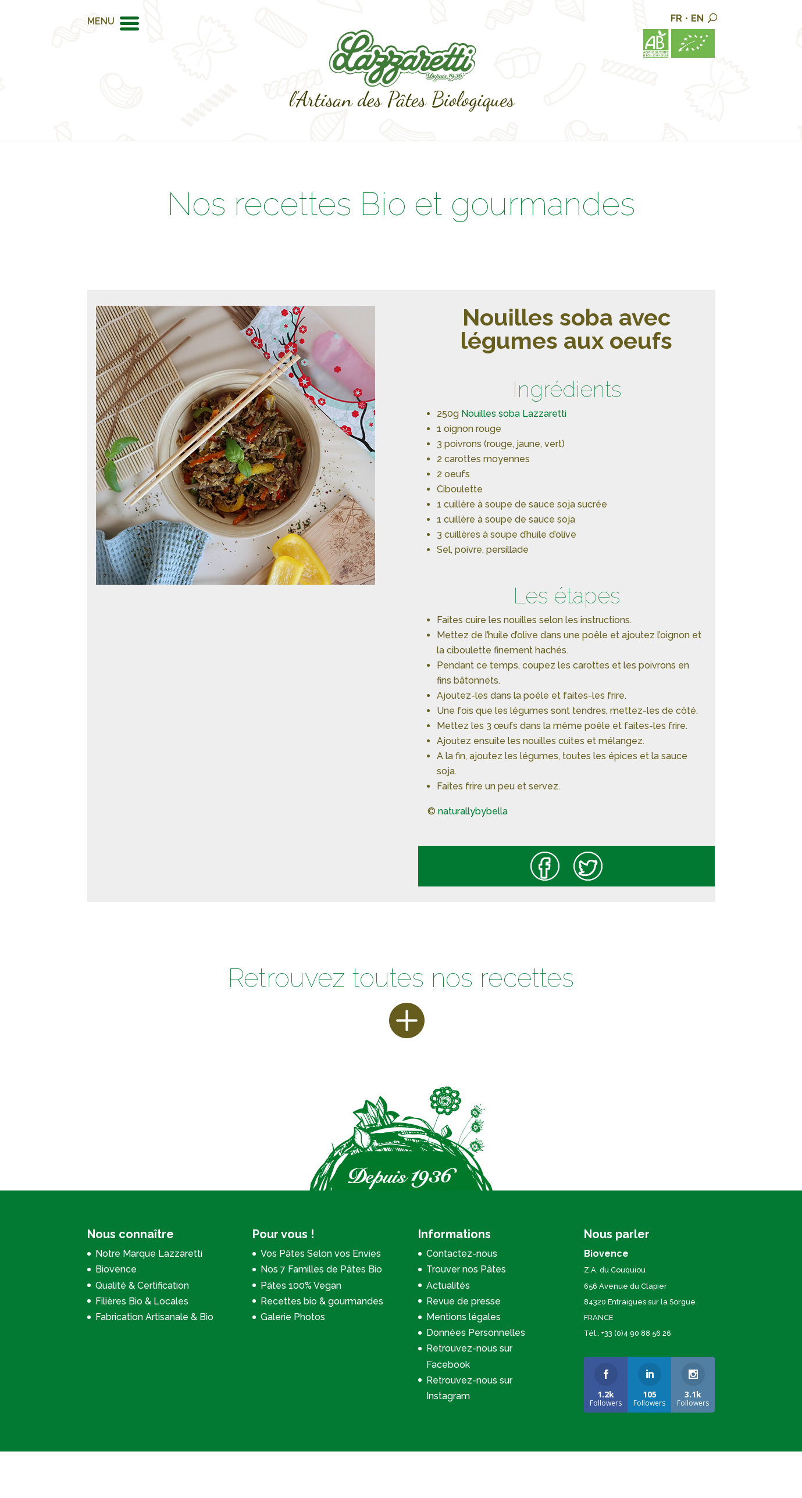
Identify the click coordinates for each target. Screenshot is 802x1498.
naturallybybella (473, 811)
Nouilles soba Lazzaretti (513, 413)
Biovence (116, 1269)
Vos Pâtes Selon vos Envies (321, 1253)
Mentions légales (463, 1316)
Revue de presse (463, 1301)
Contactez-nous (461, 1253)
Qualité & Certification (142, 1285)
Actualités (448, 1285)
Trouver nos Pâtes (466, 1269)
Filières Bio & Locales (141, 1301)
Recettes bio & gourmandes (322, 1301)
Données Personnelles (475, 1332)
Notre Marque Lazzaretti (148, 1253)
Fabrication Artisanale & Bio (154, 1316)
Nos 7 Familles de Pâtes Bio (321, 1269)
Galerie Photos (293, 1316)
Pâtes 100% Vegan (301, 1285)
